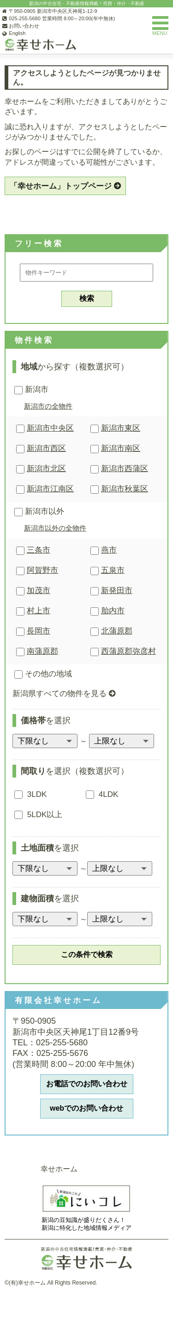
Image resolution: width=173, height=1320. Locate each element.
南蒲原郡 (42, 651)
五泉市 (113, 570)
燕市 (109, 550)
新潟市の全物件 (48, 406)
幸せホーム (59, 1169)
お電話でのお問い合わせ (86, 1084)
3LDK (30, 794)
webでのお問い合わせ (86, 1108)
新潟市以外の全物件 (55, 528)
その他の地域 (43, 674)
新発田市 (116, 590)
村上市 (38, 610)
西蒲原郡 (128, 651)
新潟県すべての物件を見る (59, 693)
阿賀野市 (42, 570)
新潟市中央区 (50, 428)
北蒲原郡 (116, 631)
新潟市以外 (39, 512)
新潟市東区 (120, 428)
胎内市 (113, 610)
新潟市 (31, 390)
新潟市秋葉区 (124, 488)
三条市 (38, 550)
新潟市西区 (46, 448)
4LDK (102, 794)
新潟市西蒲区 (124, 468)
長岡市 (38, 631)
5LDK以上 (38, 814)
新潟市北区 (46, 468)
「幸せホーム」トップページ (61, 186)
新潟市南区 (120, 448)
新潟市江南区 (50, 488)
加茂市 (38, 590)
